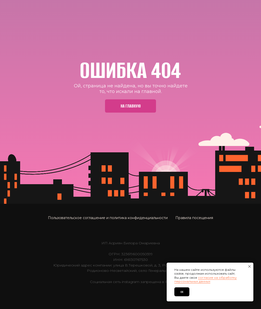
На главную (131, 106)
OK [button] (181, 292)
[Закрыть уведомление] (249, 266)
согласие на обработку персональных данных (205, 280)
